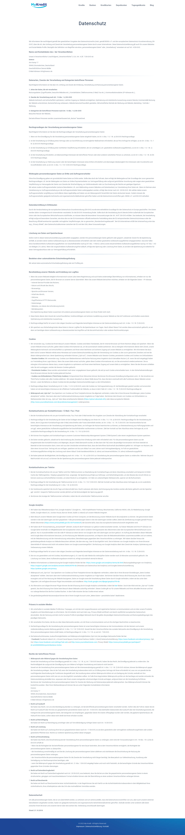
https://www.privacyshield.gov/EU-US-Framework (63, 523)
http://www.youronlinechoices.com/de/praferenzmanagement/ (54, 402)
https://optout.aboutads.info (95, 399)
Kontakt (106, 826)
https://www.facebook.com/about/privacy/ (134, 639)
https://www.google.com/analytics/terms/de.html (104, 563)
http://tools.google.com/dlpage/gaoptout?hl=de (102, 581)
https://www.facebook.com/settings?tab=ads (51, 642)
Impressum (80, 826)
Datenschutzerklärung (94, 826)
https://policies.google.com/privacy (44, 568)
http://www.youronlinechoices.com (84, 642)
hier (116, 586)
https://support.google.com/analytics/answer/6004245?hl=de (54, 566)
